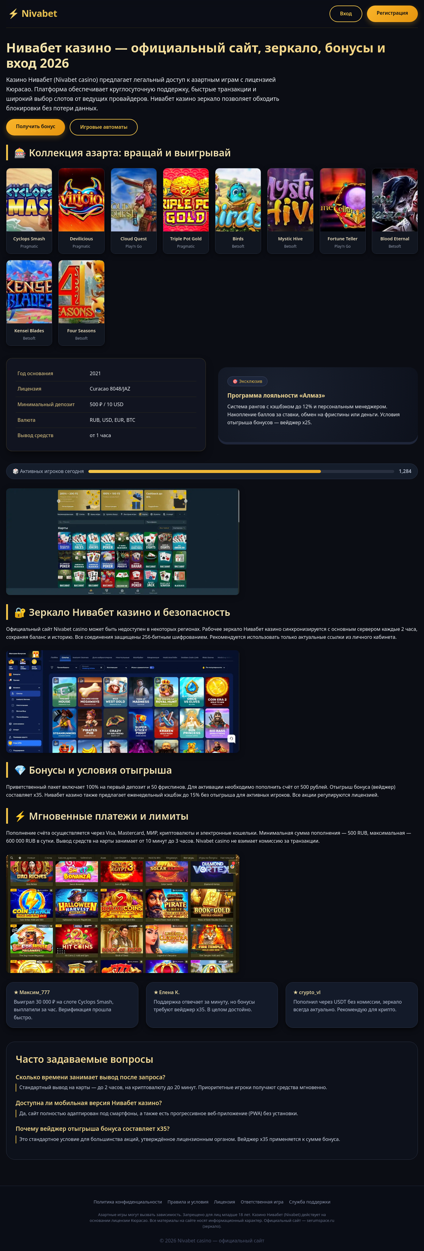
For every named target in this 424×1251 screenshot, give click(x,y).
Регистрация (392, 13)
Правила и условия (188, 1202)
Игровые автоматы (103, 127)
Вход (346, 13)
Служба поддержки (309, 1202)
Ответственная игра (262, 1202)
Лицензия (224, 1202)
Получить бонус (35, 126)
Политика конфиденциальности (128, 1202)
